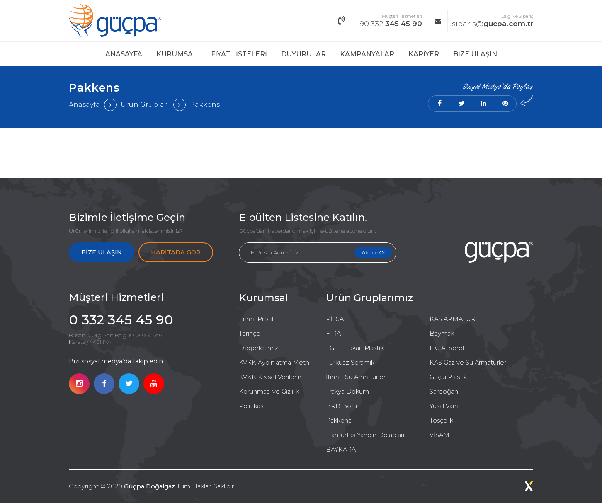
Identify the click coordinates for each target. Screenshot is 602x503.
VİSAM (439, 435)
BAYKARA (341, 449)
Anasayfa (84, 105)
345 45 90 (380, 21)
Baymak (442, 333)
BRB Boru (341, 406)
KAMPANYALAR (367, 54)
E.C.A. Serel (447, 348)
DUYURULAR (303, 54)
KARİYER (423, 54)
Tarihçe (249, 333)
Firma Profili (256, 319)
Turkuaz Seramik (350, 362)
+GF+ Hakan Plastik (355, 348)
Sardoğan (444, 391)
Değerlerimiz (258, 348)
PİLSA (335, 319)
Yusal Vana (445, 406)
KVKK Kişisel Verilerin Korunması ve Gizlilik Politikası (270, 391)
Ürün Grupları (145, 105)
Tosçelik (441, 420)
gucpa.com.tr (484, 21)
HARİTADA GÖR (176, 252)
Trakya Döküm (347, 391)
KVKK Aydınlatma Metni (275, 362)
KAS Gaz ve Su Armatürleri (468, 362)
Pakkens (205, 105)
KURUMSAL (176, 54)
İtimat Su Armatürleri (356, 377)
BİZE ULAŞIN (475, 54)
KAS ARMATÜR (453, 319)
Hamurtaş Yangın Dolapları (365, 435)
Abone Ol (373, 252)
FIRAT (335, 333)
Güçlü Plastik (448, 377)
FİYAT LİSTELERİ (239, 54)
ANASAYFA (123, 54)
